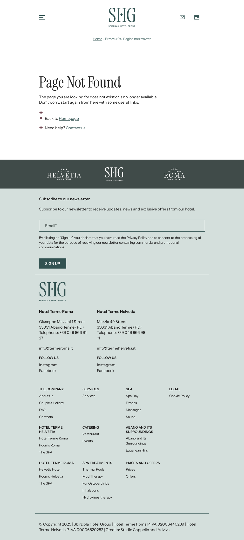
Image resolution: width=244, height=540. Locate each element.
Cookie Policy (179, 396)
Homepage (69, 118)
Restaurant (90, 434)
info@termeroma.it (56, 348)
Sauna (130, 417)
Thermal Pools (93, 469)
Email (51, 225)
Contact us (75, 127)
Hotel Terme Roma (53, 438)
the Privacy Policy (134, 238)
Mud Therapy (92, 476)
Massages (133, 410)
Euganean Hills (137, 450)
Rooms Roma (49, 445)
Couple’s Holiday (51, 403)
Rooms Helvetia (51, 476)
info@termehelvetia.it (116, 348)
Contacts (46, 417)
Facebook (48, 370)
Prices (130, 469)
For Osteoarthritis (95, 483)
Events (87, 441)
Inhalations (90, 490)
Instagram (48, 364)
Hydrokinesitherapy (97, 497)
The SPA (45, 452)
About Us (46, 396)
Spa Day (132, 396)
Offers (131, 476)
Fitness (131, 403)
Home (97, 39)
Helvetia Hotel (49, 469)
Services (88, 396)
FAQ (42, 410)
